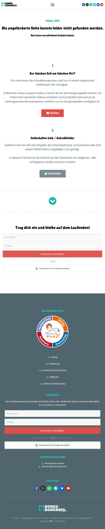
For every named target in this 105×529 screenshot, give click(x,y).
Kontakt (45, 518)
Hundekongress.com (31, 518)
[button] (52, 4)
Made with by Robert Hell (52, 521)
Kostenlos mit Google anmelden (52, 446)
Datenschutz (68, 518)
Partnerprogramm (83, 518)
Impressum (56, 518)
